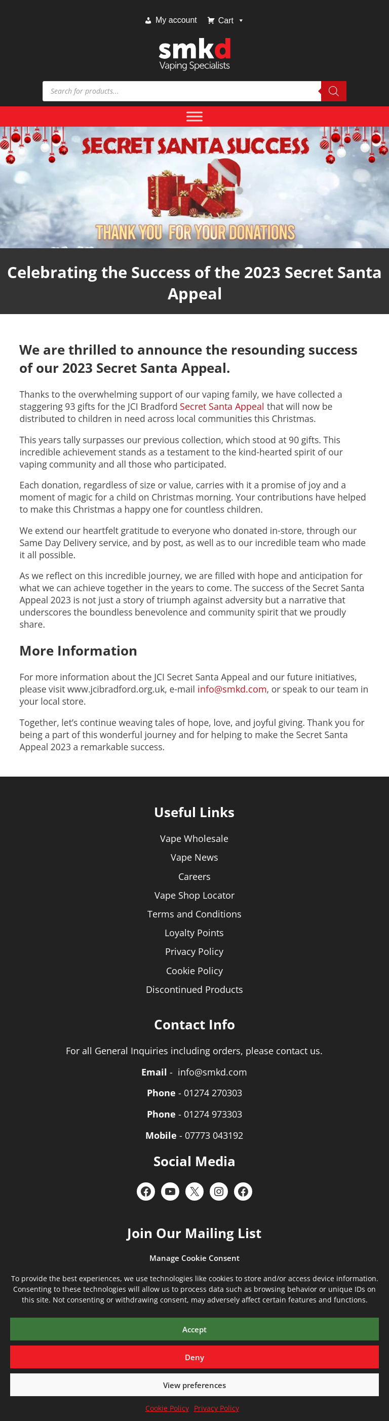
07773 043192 (214, 1135)
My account (176, 20)
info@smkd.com (232, 689)
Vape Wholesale (194, 838)
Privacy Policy (216, 1408)
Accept (194, 1329)
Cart (231, 20)
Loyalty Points (194, 933)
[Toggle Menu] (194, 116)
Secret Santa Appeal (222, 406)
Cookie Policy (167, 1408)
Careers (194, 876)
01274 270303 (213, 1093)
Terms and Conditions (194, 914)
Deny (194, 1357)
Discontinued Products (194, 989)
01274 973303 (213, 1114)
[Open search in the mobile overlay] (194, 91)
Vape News (194, 857)
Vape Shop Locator (194, 895)
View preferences (194, 1385)
